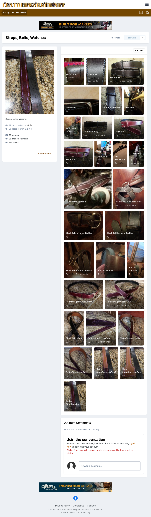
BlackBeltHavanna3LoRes (120, 233)
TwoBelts (70, 159)
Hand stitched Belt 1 (76, 201)
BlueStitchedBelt (111, 107)
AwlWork (130, 107)
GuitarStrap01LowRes (131, 338)
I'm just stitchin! (106, 270)
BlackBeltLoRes (74, 338)
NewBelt (120, 131)
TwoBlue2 (115, 77)
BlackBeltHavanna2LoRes (79, 270)
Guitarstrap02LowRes (99, 338)
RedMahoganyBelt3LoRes (79, 301)
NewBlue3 (71, 107)
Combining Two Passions (102, 159)
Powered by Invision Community (75, 512)
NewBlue (92, 74)
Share (116, 37)
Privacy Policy (62, 505)
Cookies (91, 505)
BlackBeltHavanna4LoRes (79, 233)
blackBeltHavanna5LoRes (128, 201)
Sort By (139, 50)
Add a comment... (91, 466)
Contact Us (78, 505)
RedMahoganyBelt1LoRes (120, 301)
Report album (44, 153)
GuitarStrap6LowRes (76, 372)
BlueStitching (91, 131)
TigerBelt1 (136, 153)
